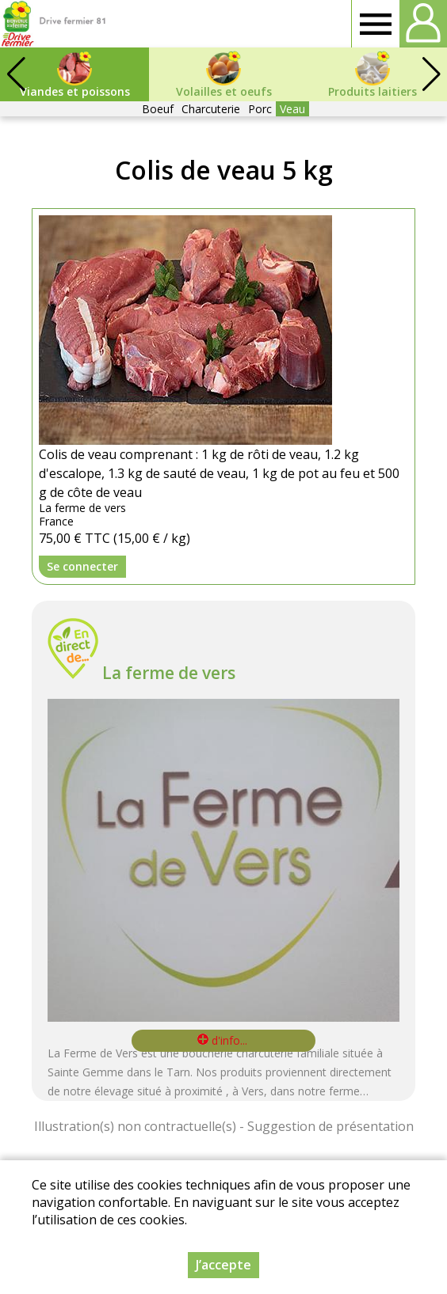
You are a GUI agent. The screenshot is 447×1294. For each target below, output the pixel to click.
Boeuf (158, 108)
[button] (431, 74)
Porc (260, 108)
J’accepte (223, 1264)
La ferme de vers (168, 673)
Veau (292, 108)
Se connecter (82, 566)
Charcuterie (210, 108)
